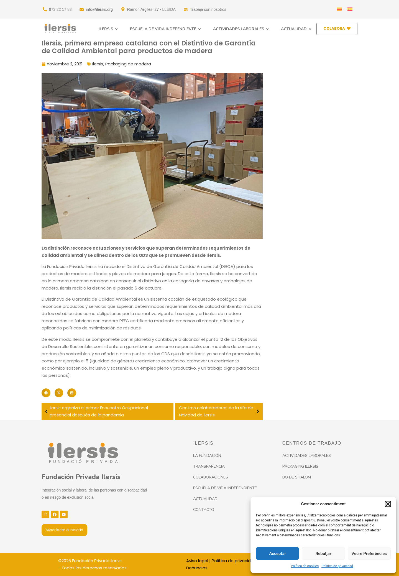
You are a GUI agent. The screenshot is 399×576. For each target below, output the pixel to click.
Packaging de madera (128, 64)
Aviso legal (197, 561)
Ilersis (97, 64)
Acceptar (277, 553)
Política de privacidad (337, 566)
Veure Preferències (369, 553)
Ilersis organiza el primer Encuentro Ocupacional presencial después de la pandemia (95, 411)
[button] (388, 504)
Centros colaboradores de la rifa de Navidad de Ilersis (220, 411)
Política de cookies (305, 566)
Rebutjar (323, 553)
